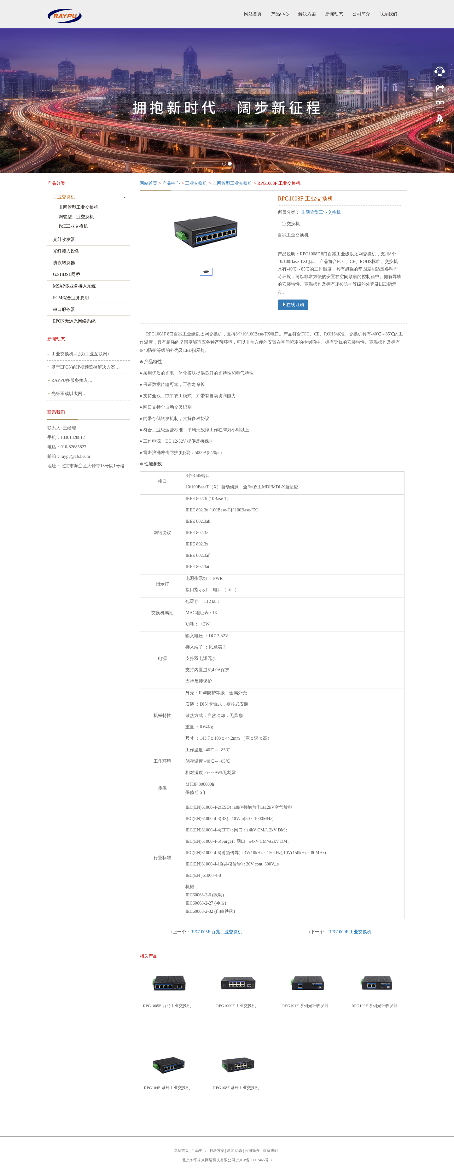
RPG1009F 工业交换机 (349, 931)
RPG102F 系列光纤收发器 (375, 1005)
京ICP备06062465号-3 (254, 1160)
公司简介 (361, 14)
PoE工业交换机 (73, 226)
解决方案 (307, 14)
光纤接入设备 (66, 251)
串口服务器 (64, 309)
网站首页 (253, 14)
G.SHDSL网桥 (66, 274)
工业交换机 (196, 183)
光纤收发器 (64, 239)
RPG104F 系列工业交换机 (167, 1087)
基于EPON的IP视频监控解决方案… (85, 367)
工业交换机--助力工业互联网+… (82, 354)
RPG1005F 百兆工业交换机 (216, 931)
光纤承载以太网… (69, 393)
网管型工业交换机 (76, 216)
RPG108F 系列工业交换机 (236, 1087)
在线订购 (293, 304)
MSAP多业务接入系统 (74, 286)
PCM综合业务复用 (71, 297)
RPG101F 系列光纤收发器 (305, 1005)
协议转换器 (64, 262)
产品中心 (280, 14)
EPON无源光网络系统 (74, 321)
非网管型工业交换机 (232, 183)
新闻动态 (334, 14)
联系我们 (388, 14)
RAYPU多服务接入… (71, 380)
